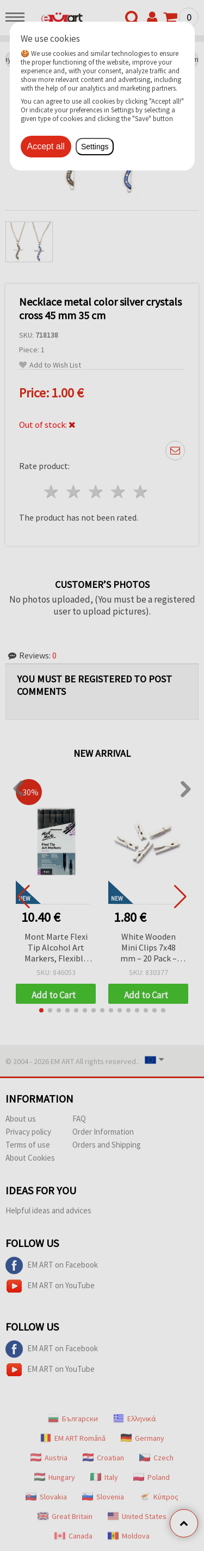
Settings (95, 146)
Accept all (46, 146)
